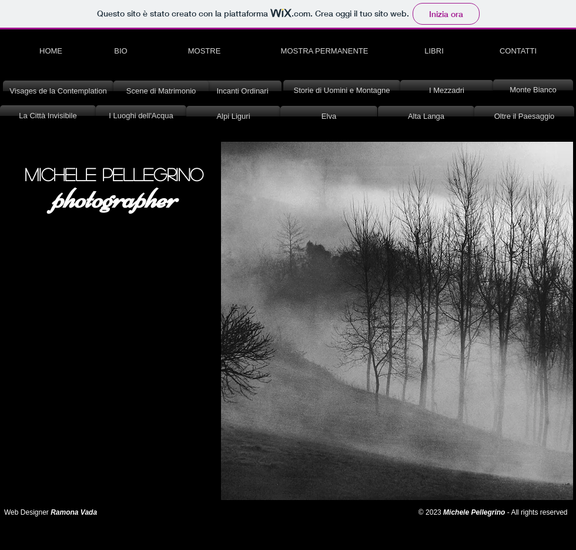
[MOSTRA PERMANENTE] (324, 51)
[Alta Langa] (426, 116)
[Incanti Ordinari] (242, 91)
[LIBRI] (434, 51)
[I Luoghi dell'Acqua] (141, 115)
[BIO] (121, 51)
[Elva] (328, 116)
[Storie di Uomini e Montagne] (341, 90)
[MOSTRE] (204, 51)
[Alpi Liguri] (233, 116)
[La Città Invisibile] (48, 115)
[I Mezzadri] (446, 90)
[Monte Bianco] (533, 90)
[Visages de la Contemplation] (58, 91)
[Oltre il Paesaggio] (524, 116)
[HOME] (51, 51)
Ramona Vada (75, 512)
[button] (397, 321)
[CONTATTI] (518, 51)
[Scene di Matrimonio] (161, 91)
